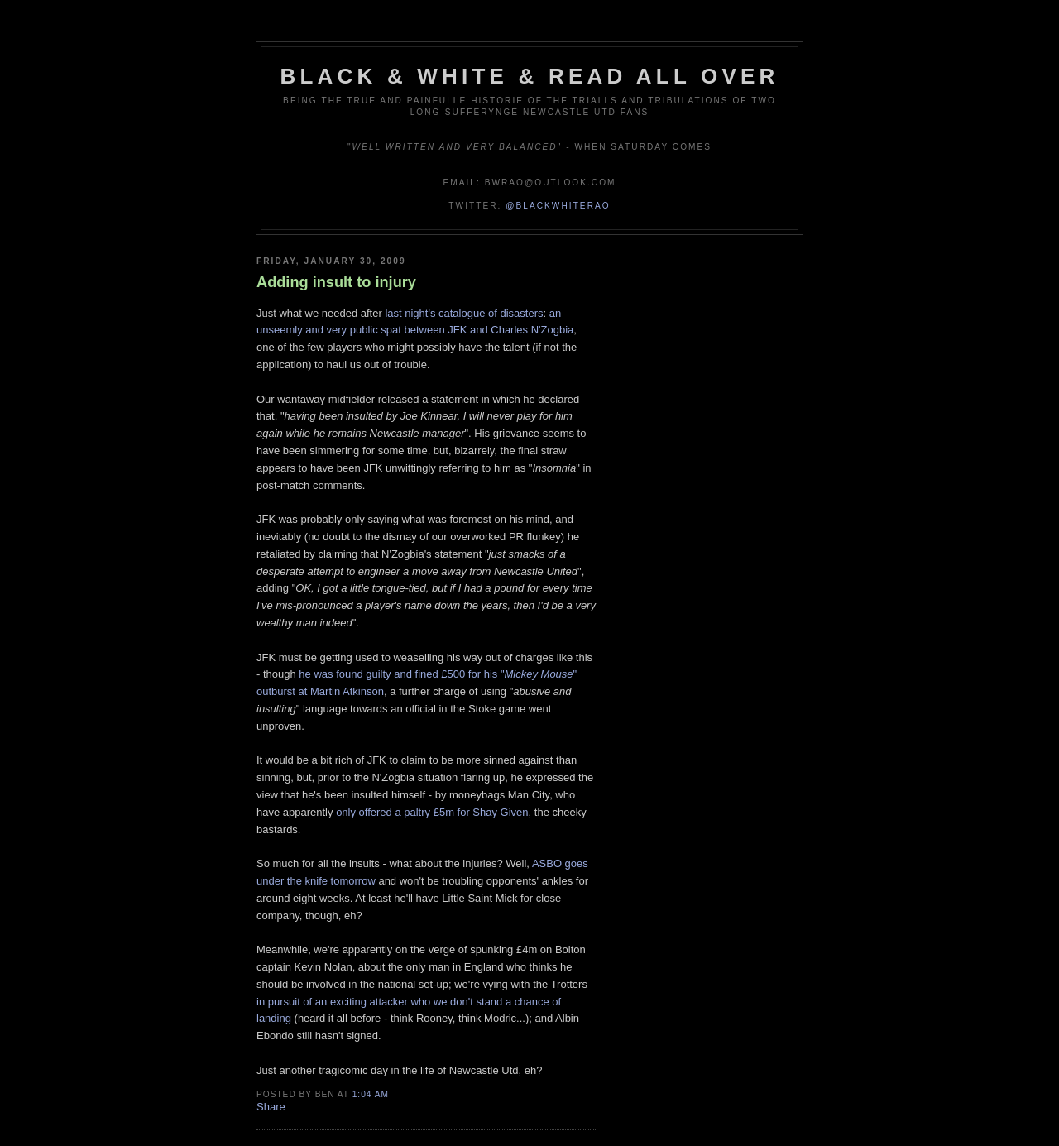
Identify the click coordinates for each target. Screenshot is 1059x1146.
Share (270, 1106)
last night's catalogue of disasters (464, 313)
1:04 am (370, 1094)
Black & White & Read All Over (529, 76)
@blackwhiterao (558, 205)
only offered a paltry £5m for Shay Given (432, 812)
